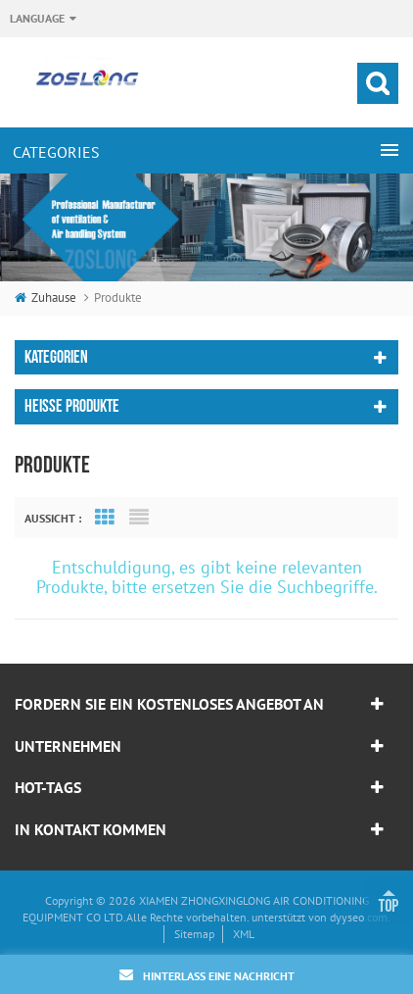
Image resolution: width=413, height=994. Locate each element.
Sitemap (194, 933)
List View (139, 517)
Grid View (104, 517)
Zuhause (45, 297)
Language (37, 18)
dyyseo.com (359, 917)
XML (243, 933)
